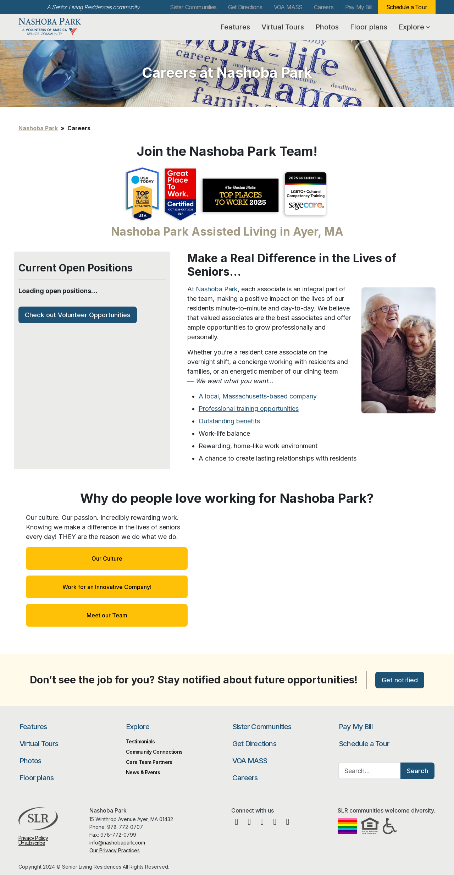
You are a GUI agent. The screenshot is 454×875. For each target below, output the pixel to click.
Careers (323, 7)
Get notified (400, 680)
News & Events (143, 772)
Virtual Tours (282, 27)
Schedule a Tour (406, 7)
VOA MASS (288, 7)
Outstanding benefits (229, 421)
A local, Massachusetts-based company (258, 396)
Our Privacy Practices (114, 850)
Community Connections (154, 752)
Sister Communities (193, 7)
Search (417, 771)
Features (235, 27)
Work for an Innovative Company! (106, 586)
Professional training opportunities (249, 408)
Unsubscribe (31, 843)
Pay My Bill (358, 7)
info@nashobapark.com (117, 843)
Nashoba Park (55, 26)
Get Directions (245, 7)
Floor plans (368, 27)
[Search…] (369, 771)
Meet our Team (107, 615)
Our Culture (107, 558)
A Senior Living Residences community (93, 7)
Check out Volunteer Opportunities (78, 315)
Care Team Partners (149, 762)
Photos (327, 27)
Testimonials (140, 741)
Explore (414, 27)
